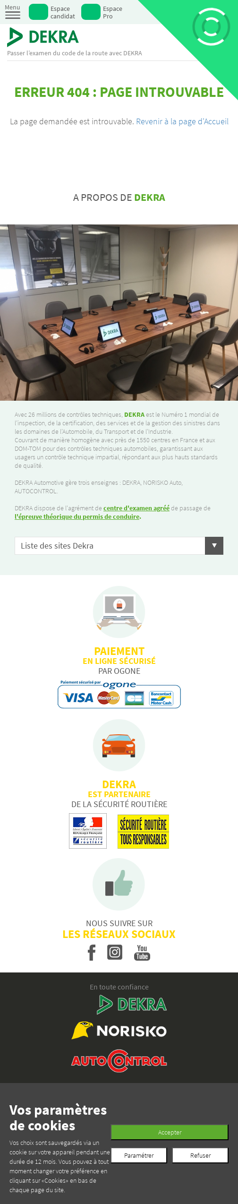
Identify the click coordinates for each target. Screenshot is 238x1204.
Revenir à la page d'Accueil (182, 121)
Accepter (169, 1132)
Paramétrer (138, 1155)
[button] (119, 546)
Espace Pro (112, 12)
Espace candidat (63, 12)
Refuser (200, 1155)
